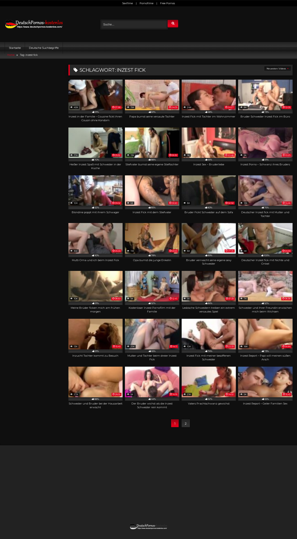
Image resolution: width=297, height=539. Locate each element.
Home (10, 55)
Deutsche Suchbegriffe (44, 48)
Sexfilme (127, 3)
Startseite (15, 48)
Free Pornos (167, 3)
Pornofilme (146, 3)
